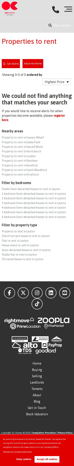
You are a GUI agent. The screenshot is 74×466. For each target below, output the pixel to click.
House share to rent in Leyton (20, 245)
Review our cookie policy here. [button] (17, 452)
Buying (37, 369)
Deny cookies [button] (23, 459)
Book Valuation (37, 414)
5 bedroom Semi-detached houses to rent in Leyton (34, 212)
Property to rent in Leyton (18, 231)
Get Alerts (11, 63)
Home (37, 363)
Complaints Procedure (44, 433)
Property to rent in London (19, 156)
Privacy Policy (65, 433)
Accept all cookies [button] (47, 459)
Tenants (37, 389)
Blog (37, 401)
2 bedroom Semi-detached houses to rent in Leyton (34, 198)
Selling (37, 376)
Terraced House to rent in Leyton (22, 259)
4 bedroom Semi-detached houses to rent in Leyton (34, 207)
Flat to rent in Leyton (15, 240)
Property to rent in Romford (19, 165)
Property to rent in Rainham (19, 160)
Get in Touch (37, 408)
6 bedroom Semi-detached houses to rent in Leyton (34, 217)
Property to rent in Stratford (20, 174)
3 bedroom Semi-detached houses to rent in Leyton (34, 203)
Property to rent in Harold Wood (22, 146)
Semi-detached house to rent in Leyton (26, 250)
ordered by (34, 74)
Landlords (37, 382)
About (37, 395)
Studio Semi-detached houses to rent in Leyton (31, 189)
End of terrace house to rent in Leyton (25, 236)
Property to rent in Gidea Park (21, 142)
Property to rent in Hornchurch (21, 151)
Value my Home (33, 63)
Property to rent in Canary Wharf (23, 137)
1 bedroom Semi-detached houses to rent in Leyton (34, 193)
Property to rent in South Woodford (24, 170)
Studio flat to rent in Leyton (19, 254)
